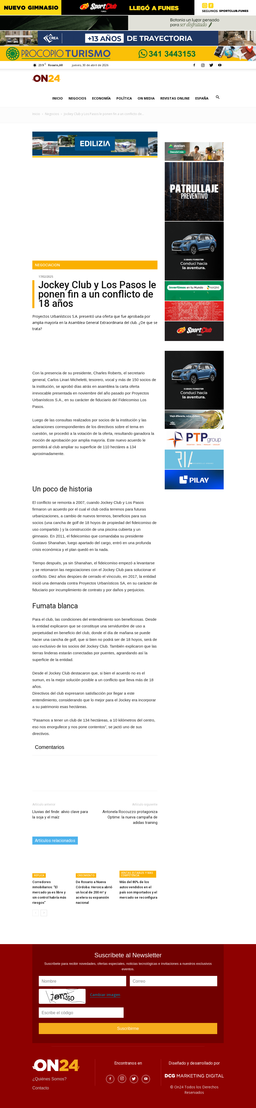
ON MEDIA (146, 98)
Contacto (40, 1088)
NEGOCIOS (77, 98)
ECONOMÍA (101, 98)
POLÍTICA (124, 98)
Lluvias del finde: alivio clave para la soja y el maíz (60, 814)
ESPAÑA (201, 98)
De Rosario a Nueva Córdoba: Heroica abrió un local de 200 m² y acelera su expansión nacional (94, 892)
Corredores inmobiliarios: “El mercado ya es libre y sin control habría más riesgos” (49, 892)
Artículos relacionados (55, 840)
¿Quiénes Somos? (49, 1079)
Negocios (52, 114)
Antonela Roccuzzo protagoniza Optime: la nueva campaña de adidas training (129, 817)
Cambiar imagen (105, 994)
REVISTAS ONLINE (175, 98)
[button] (217, 97)
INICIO (57, 98)
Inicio (36, 114)
